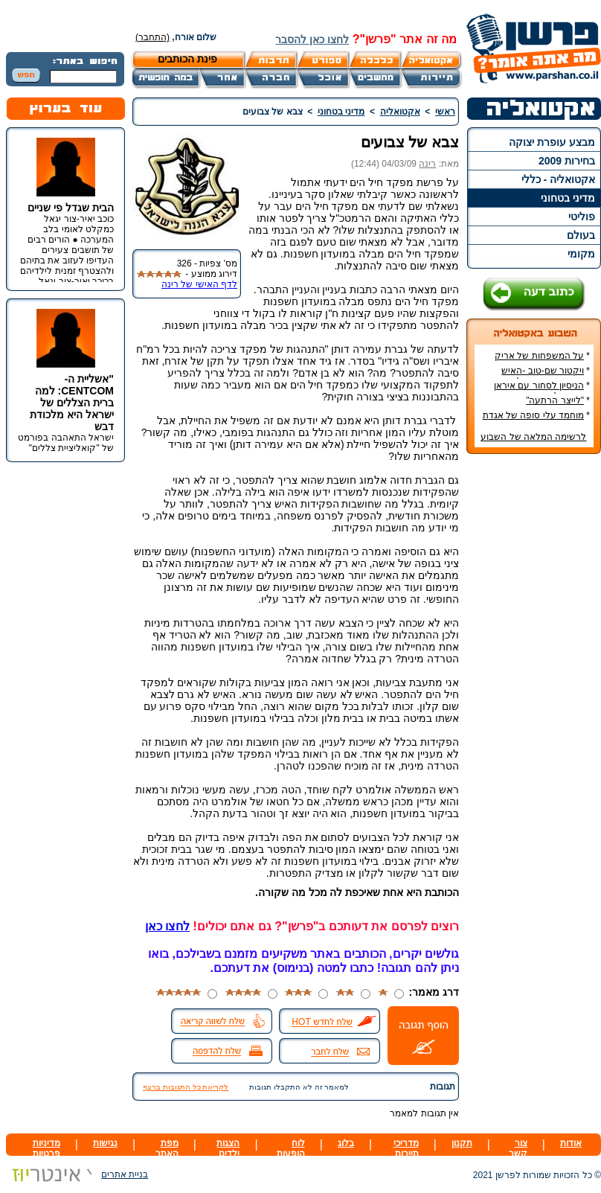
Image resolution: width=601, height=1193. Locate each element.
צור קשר (518, 1148)
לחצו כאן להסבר (312, 39)
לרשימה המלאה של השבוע (533, 437)
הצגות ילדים (228, 1148)
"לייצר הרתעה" (555, 400)
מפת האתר (167, 1148)
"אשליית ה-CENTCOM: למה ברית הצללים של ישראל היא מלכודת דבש (72, 402)
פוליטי (581, 217)
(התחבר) (152, 37)
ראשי (445, 111)
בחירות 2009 (567, 161)
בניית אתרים (77, 1174)
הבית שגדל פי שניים (71, 208)
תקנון (461, 1143)
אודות (571, 1143)
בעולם (581, 235)
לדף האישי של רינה (199, 284)
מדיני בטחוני (568, 198)
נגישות (105, 1143)
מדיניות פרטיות (46, 1148)
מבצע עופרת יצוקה (552, 142)
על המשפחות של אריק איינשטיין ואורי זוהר (542, 361)
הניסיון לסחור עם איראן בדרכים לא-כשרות (542, 390)
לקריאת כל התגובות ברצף (185, 1087)
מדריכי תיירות (406, 1148)
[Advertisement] (534, 687)
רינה (427, 164)
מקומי (581, 254)
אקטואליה (400, 111)
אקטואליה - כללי (558, 179)
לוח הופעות (291, 1148)
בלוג (346, 1143)
